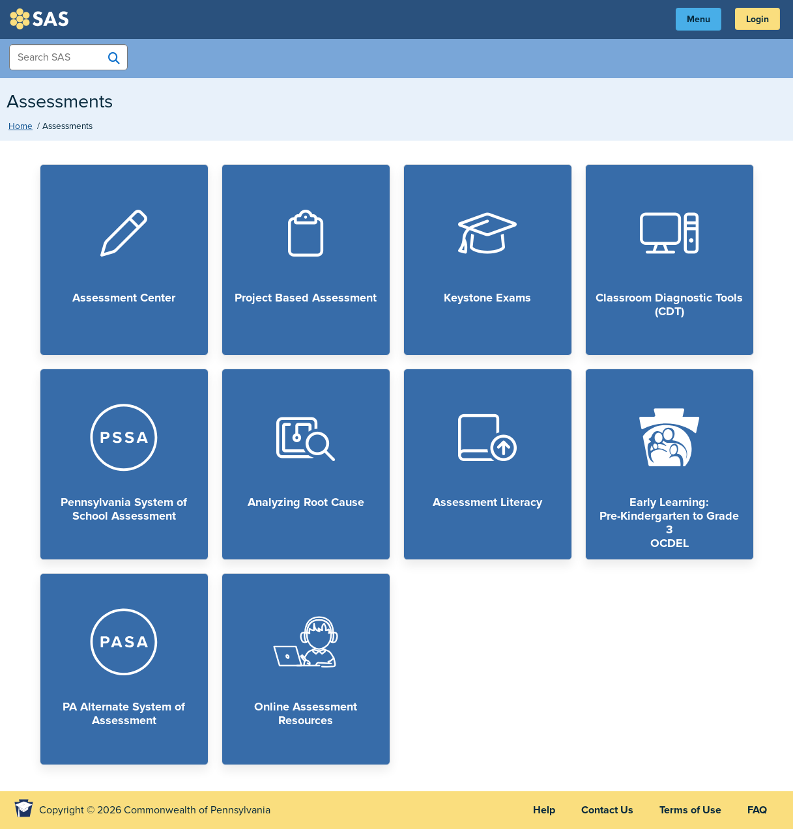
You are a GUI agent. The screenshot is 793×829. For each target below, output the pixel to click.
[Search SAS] (114, 58)
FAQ (757, 810)
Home (20, 126)
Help (544, 810)
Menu (698, 19)
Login (757, 19)
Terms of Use (690, 810)
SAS (41, 19)
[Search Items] (68, 57)
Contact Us (607, 810)
